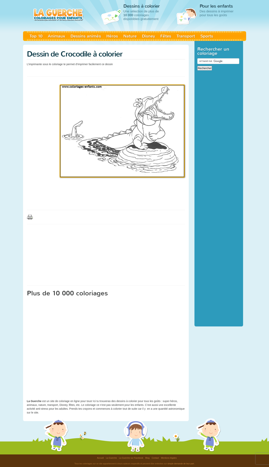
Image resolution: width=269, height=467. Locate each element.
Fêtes (165, 36)
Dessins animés (86, 36)
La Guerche (111, 458)
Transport (186, 36)
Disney (148, 36)
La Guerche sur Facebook (131, 458)
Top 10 (36, 36)
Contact (155, 458)
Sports (206, 36)
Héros (112, 36)
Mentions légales (169, 458)
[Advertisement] (96, 70)
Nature (130, 36)
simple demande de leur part (180, 463)
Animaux (56, 36)
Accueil (100, 458)
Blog (147, 458)
